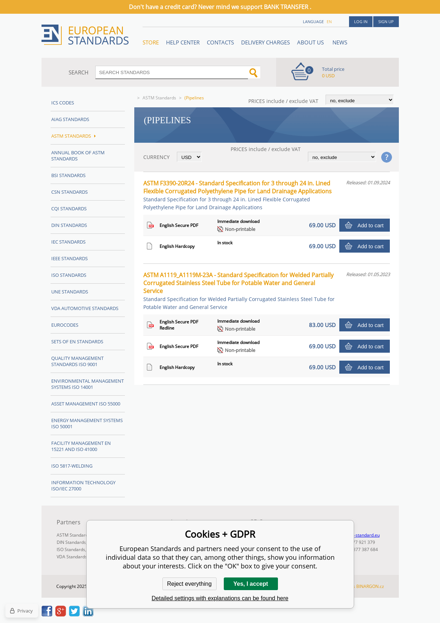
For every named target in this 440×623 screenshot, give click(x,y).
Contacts (220, 42)
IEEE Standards (69, 258)
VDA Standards (72, 557)
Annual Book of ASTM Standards (78, 155)
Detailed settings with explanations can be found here (220, 598)
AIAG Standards (70, 119)
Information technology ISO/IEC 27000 (83, 485)
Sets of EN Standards (77, 341)
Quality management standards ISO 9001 (77, 361)
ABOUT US (311, 42)
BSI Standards (68, 175)
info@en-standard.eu (358, 535)
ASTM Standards (159, 98)
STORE (151, 42)
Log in (360, 21)
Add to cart (370, 225)
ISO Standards (68, 275)
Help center (183, 42)
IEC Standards (68, 242)
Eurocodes (64, 325)
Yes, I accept (250, 584)
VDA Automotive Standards (84, 308)
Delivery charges (265, 42)
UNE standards (69, 291)
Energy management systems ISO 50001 (87, 423)
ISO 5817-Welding (71, 466)
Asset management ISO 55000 (85, 403)
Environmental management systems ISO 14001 (87, 384)
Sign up (386, 21)
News (339, 42)
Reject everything (189, 584)
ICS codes (62, 102)
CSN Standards (69, 192)
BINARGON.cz (370, 586)
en (329, 21)
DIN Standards (69, 225)
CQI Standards (69, 208)
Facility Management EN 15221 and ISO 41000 (81, 446)
